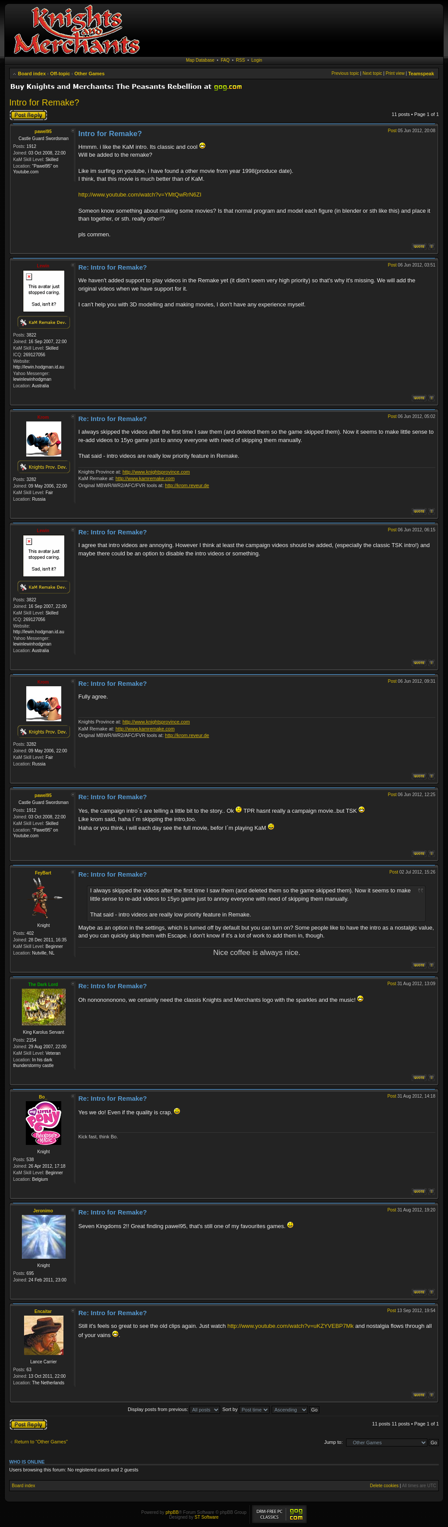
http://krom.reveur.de (187, 485)
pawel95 (43, 131)
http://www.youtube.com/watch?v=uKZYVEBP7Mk (291, 1326)
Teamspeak (421, 73)
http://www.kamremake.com (145, 478)
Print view (394, 73)
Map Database (200, 60)
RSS (240, 60)
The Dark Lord (43, 984)
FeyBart (43, 873)
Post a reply (28, 115)
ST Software (207, 1517)
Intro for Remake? (44, 102)
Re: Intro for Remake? (112, 267)
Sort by (246, 1409)
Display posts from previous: (174, 1409)
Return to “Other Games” (41, 1441)
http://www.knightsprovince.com (156, 471)
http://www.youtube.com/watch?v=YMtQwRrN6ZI (139, 194)
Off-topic (60, 73)
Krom (43, 417)
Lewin (43, 265)
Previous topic (345, 73)
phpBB (171, 1512)
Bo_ (43, 1097)
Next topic (372, 73)
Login (257, 60)
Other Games (89, 73)
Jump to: (333, 1442)
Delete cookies (384, 1485)
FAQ (225, 60)
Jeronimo (43, 1210)
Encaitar (43, 1311)
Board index (32, 73)
